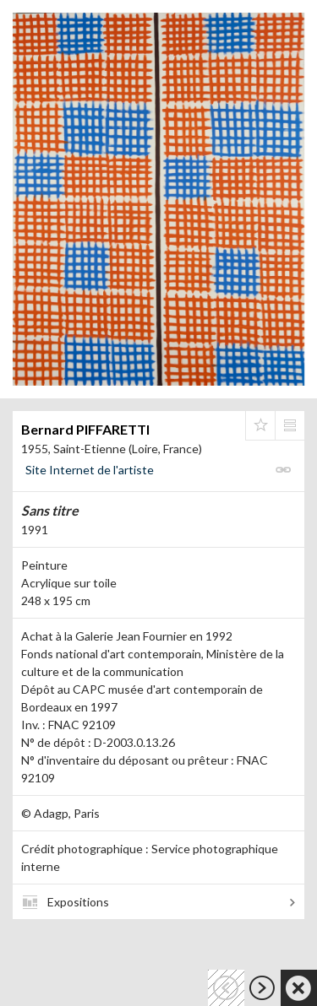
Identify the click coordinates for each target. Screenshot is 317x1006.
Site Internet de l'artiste (89, 469)
